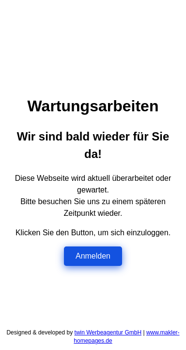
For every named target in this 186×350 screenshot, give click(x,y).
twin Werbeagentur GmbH (108, 332)
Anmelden (93, 256)
